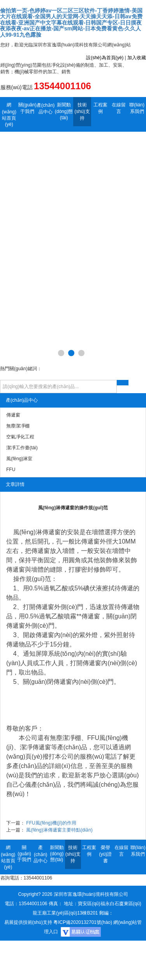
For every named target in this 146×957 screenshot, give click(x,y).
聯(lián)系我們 (136, 108)
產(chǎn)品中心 (46, 108)
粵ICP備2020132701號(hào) (82, 922)
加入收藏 (136, 57)
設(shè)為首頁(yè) (104, 57)
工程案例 (100, 108)
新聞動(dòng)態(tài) (64, 111)
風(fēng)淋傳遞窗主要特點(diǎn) (59, 830)
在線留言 (119, 108)
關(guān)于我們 (27, 108)
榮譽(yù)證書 (105, 854)
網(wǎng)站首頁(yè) (9, 114)
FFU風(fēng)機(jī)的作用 (51, 823)
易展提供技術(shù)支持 (28, 922)
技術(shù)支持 (82, 111)
